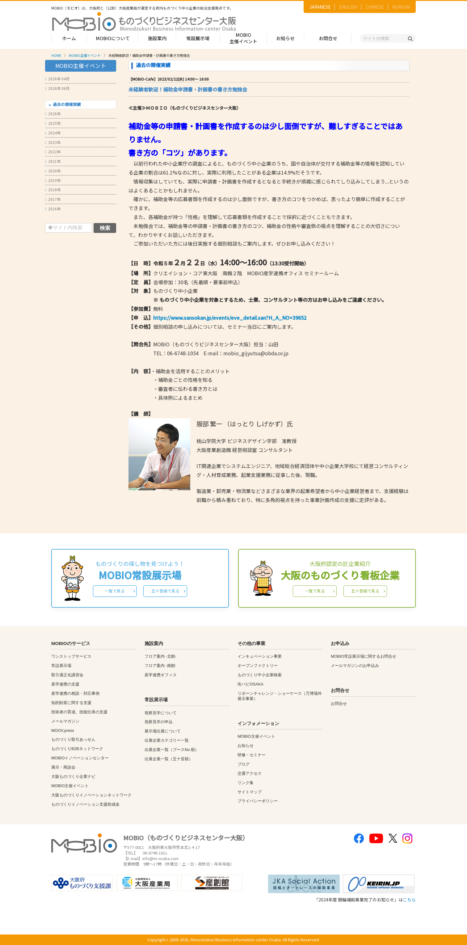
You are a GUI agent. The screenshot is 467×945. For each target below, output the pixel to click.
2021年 (53, 161)
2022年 (53, 151)
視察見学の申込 (159, 721)
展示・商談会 (63, 767)
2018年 (53, 189)
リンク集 (246, 782)
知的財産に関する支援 (71, 702)
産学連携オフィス (161, 675)
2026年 (53, 113)
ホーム (69, 38)
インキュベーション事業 (260, 656)
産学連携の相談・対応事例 (75, 693)
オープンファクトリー (258, 665)
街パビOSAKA (250, 684)
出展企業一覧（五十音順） (169, 759)
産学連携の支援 (65, 684)
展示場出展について (163, 731)
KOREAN (401, 7)
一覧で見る (115, 591)
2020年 (53, 170)
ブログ (244, 764)
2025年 (53, 123)
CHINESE (375, 7)
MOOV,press (62, 730)
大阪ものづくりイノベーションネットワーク (91, 795)
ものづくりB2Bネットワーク (77, 748)
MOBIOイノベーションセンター (80, 758)
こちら (409, 899)
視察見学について (161, 713)
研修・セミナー (252, 755)
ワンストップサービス (71, 656)
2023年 (53, 142)
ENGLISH (348, 7)
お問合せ (328, 38)
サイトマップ (250, 792)
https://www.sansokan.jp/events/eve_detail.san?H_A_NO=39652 (229, 317)
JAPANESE (320, 7)
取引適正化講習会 (67, 675)
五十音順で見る (165, 591)
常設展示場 (197, 38)
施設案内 (157, 38)
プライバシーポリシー (258, 801)
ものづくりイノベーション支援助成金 (85, 804)
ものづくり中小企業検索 (260, 675)
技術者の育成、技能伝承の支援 (79, 712)
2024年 (53, 132)
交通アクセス (250, 773)
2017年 (53, 199)
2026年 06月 (57, 88)
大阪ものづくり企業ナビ (73, 776)
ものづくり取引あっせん (73, 739)
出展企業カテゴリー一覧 (167, 740)
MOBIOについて (113, 38)
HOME (56, 55)
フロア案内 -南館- (160, 665)
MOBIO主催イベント (243, 38)
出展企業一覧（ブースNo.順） (172, 749)
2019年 (53, 180)
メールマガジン (65, 721)
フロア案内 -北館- (160, 656)
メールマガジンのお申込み (355, 665)
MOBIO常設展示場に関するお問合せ (363, 656)
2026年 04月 (57, 78)
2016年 (53, 208)
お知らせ (285, 38)
